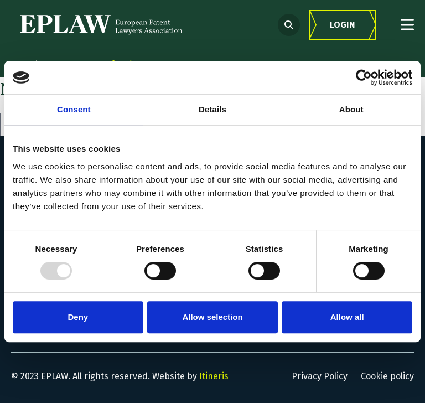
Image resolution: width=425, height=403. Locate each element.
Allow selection (212, 317)
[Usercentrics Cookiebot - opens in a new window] (363, 77)
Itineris (214, 376)
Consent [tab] (74, 109)
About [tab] (351, 109)
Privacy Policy (320, 376)
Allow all (347, 317)
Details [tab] (212, 109)
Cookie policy (387, 376)
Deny (78, 317)
